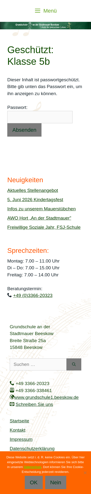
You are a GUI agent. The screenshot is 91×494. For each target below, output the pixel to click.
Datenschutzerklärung (32, 448)
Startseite (19, 420)
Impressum (21, 439)
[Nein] (85, 472)
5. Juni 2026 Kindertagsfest (35, 199)
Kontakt (17, 430)
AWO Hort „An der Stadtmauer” (39, 218)
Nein (55, 482)
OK (34, 482)
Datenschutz (32, 467)
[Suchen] (73, 364)
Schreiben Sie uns (34, 404)
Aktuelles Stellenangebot (32, 190)
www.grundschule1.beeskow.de (46, 397)
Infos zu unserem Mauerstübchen (41, 208)
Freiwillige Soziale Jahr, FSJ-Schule (44, 227)
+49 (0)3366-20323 (32, 295)
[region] (45, 25)
